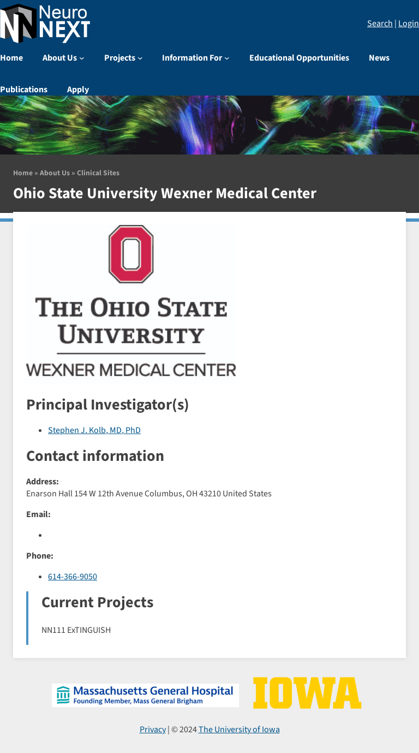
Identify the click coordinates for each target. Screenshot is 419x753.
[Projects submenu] (140, 58)
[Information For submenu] (227, 58)
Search (380, 23)
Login (408, 23)
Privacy (153, 730)
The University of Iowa (239, 730)
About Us (55, 173)
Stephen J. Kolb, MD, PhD (94, 430)
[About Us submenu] (82, 58)
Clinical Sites (98, 173)
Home (23, 173)
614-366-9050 (72, 577)
